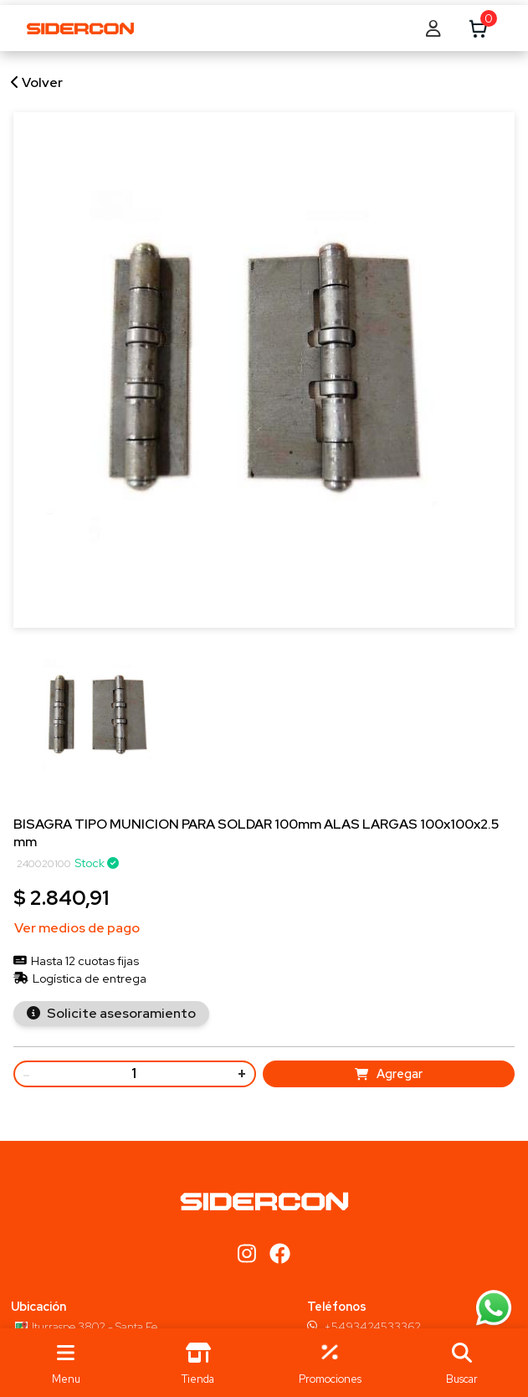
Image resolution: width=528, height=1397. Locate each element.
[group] (97, 725)
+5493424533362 (372, 1326)
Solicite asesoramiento (120, 1013)
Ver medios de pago (77, 928)
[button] (462, 1362)
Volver (37, 82)
